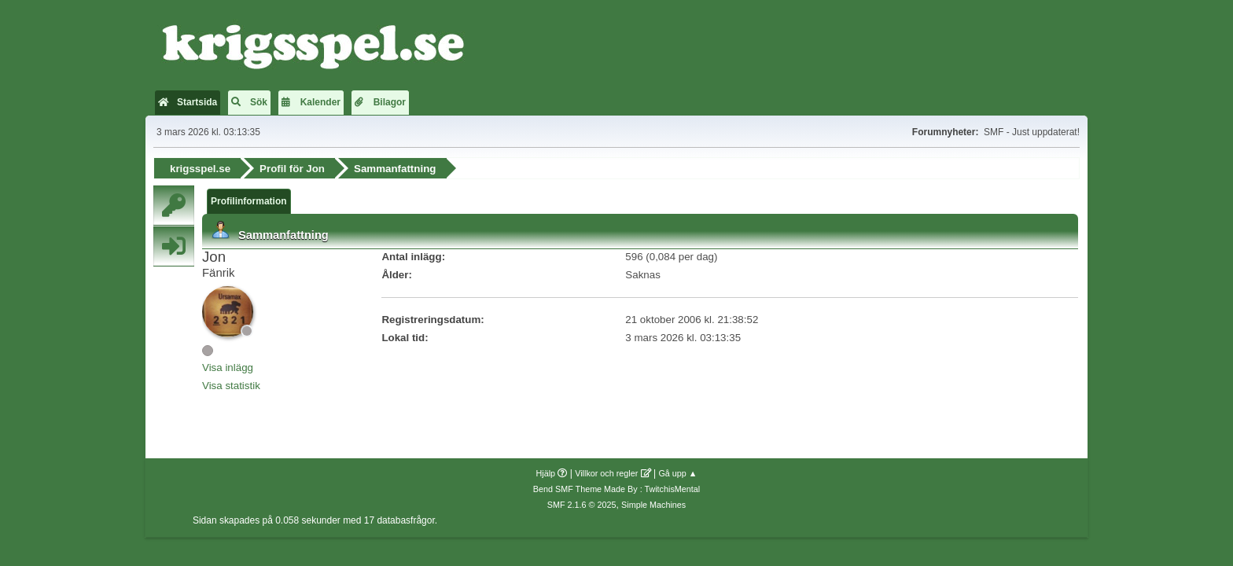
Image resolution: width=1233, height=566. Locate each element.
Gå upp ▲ (677, 473)
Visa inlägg (227, 367)
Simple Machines (653, 504)
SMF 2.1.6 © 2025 (581, 504)
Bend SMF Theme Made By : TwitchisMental (616, 489)
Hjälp (546, 473)
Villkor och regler (606, 473)
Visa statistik (231, 385)
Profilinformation (249, 201)
